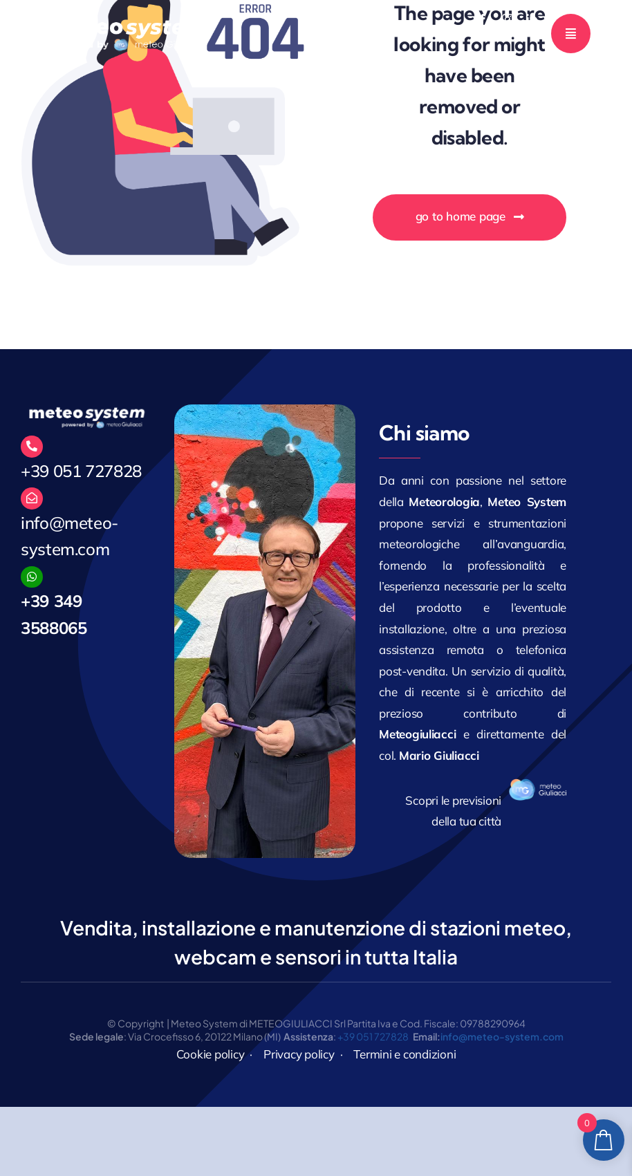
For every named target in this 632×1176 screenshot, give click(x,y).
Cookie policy (210, 1054)
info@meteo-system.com (502, 1036)
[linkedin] (531, 19)
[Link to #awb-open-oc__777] (571, 33)
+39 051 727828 (81, 470)
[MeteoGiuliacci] (127, 21)
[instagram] (507, 19)
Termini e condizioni (404, 1054)
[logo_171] (537, 784)
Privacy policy (298, 1054)
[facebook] (482, 19)
